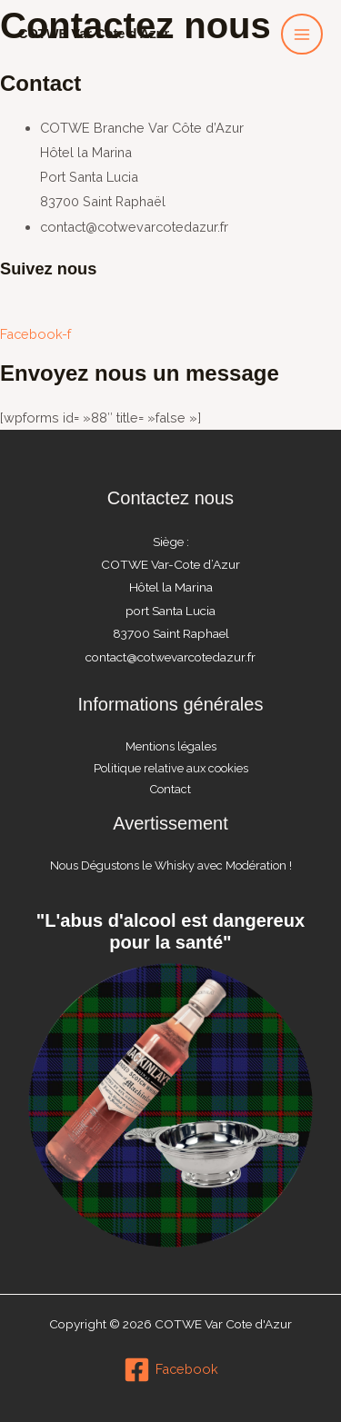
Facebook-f (35, 334)
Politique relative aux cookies (171, 768)
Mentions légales (170, 746)
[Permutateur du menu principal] (302, 34)
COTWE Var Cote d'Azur (93, 33)
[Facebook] (171, 1370)
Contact (170, 789)
